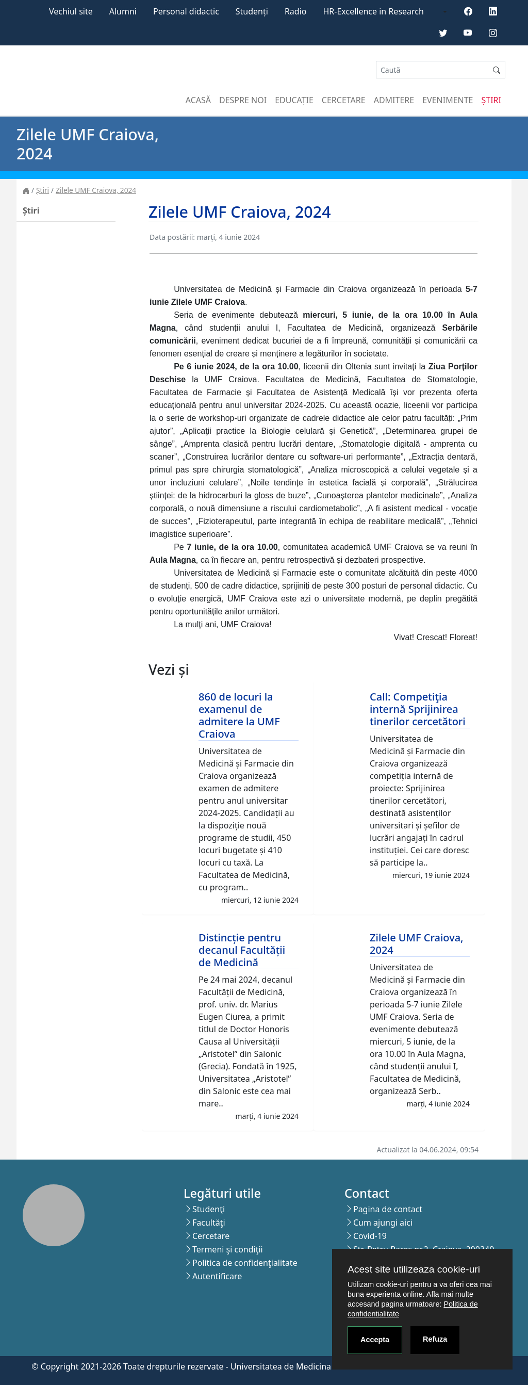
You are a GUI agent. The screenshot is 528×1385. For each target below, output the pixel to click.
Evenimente (447, 100)
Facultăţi (208, 1222)
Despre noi (243, 100)
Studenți (252, 11)
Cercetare (344, 100)
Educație (294, 100)
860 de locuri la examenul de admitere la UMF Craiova (239, 715)
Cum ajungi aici (382, 1222)
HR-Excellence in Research (373, 11)
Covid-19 (370, 1236)
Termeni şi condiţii (227, 1249)
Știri (491, 100)
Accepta (374, 1339)
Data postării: (172, 237)
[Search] (432, 70)
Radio (296, 11)
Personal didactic (186, 11)
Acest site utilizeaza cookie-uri (414, 1269)
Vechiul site (71, 11)
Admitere (394, 100)
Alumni (123, 11)
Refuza (435, 1339)
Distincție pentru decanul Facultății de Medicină (242, 950)
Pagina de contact (387, 1209)
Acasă (198, 100)
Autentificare (217, 1276)
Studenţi (208, 1209)
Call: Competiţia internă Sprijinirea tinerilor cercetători (418, 709)
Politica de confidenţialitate (245, 1262)
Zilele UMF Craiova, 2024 (96, 190)
